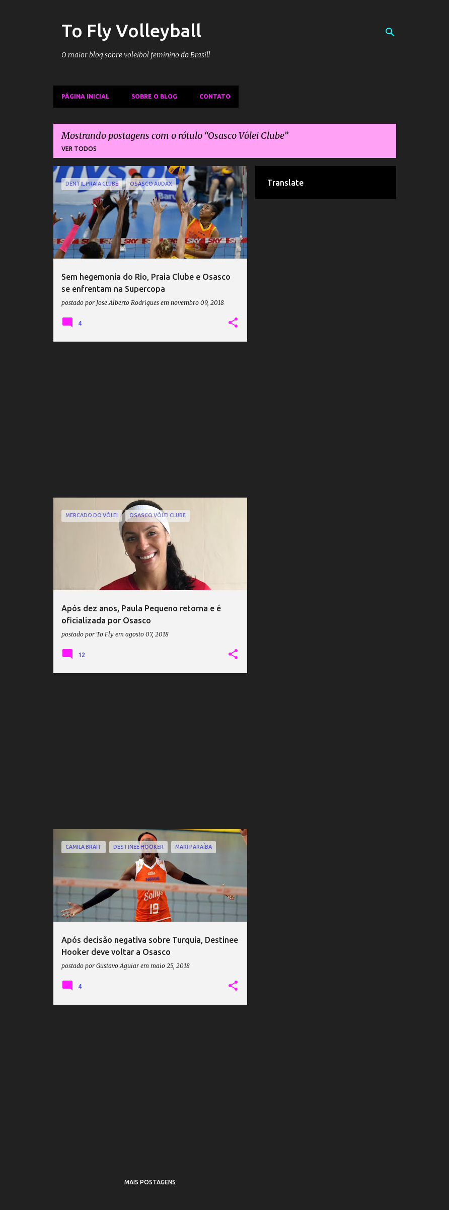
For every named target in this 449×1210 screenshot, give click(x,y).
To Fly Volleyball (131, 30)
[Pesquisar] (390, 32)
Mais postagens (150, 1182)
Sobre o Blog (154, 96)
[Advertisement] (150, 419)
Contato (215, 96)
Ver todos (79, 148)
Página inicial (85, 96)
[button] (233, 323)
